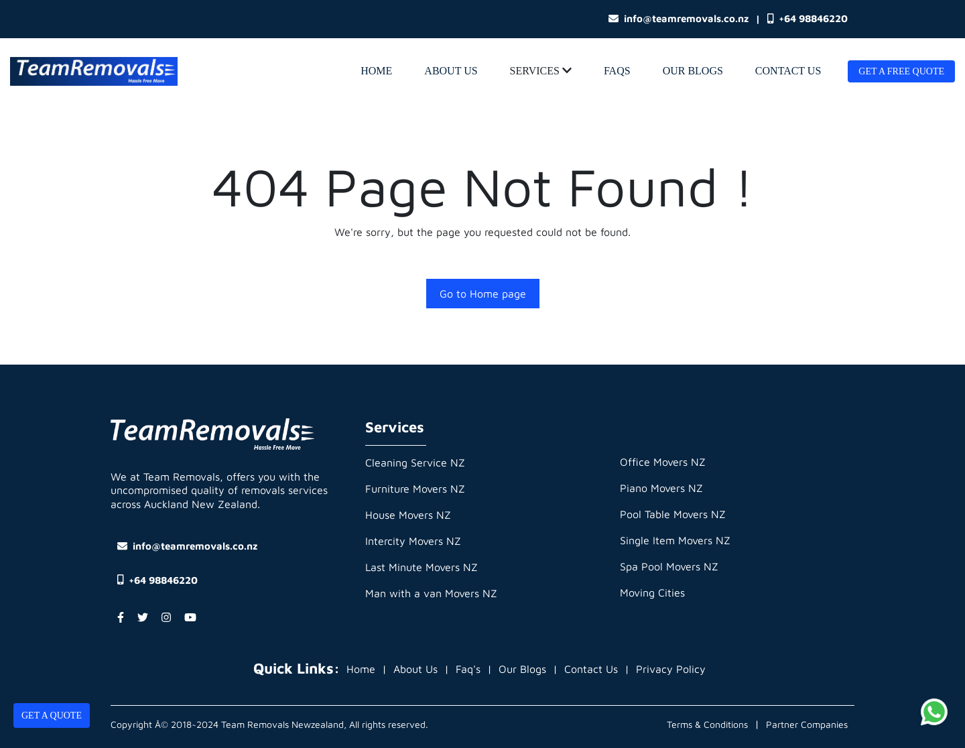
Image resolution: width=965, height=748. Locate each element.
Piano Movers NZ (661, 488)
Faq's (468, 669)
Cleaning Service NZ (415, 462)
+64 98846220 (807, 19)
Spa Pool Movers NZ (669, 566)
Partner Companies (807, 724)
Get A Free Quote (901, 71)
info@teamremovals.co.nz (678, 18)
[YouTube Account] (190, 617)
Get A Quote (51, 715)
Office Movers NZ (663, 462)
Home (360, 669)
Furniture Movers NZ (415, 489)
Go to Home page (483, 294)
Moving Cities (652, 592)
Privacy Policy (671, 669)
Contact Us (788, 70)
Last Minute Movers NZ (421, 567)
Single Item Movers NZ (675, 540)
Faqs (617, 70)
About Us (450, 70)
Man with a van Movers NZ (431, 593)
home (376, 70)
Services (541, 70)
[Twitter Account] (142, 617)
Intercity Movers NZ (413, 541)
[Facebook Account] (120, 617)
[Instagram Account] (166, 617)
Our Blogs (693, 70)
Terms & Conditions (707, 724)
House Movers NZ (408, 515)
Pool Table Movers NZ (673, 514)
